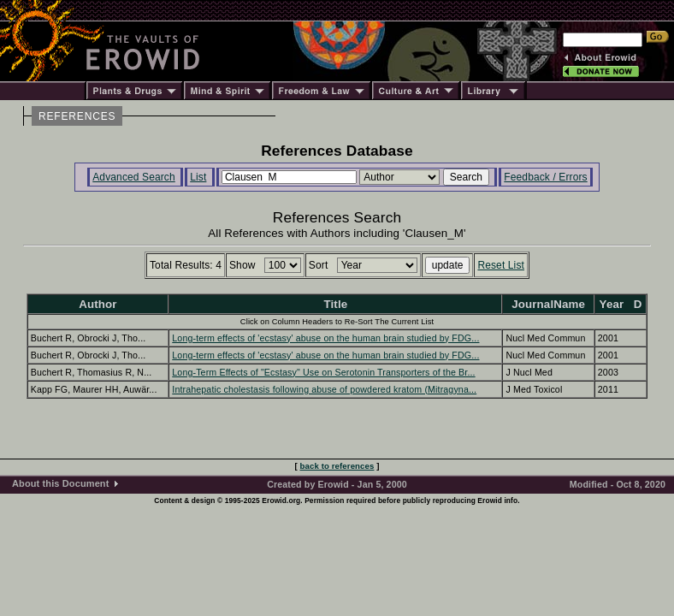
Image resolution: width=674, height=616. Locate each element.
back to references (337, 466)
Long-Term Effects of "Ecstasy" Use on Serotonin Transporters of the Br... (323, 372)
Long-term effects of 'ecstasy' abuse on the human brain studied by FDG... (325, 338)
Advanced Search (133, 177)
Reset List (500, 265)
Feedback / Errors (545, 177)
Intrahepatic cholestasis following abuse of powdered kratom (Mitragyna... (324, 389)
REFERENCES (76, 116)
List (198, 177)
